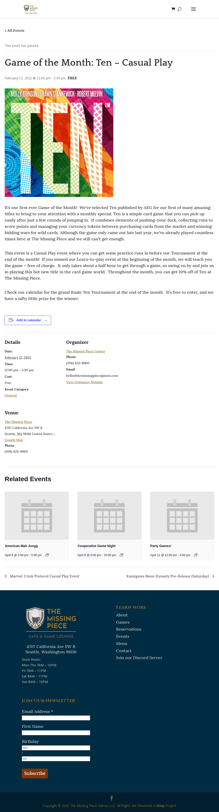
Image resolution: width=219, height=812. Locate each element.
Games (123, 622)
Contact (124, 650)
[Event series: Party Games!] (195, 555)
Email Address (37, 711)
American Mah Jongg (21, 546)
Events (122, 636)
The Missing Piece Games (85, 351)
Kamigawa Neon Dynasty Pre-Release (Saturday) (168, 576)
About (122, 615)
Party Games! (160, 546)
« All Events (14, 31)
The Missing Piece (18, 422)
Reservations (128, 629)
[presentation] (37, 516)
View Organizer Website (84, 382)
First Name (32, 726)
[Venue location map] (90, 434)
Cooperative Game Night (96, 546)
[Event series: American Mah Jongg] (47, 555)
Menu (121, 643)
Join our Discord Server (139, 657)
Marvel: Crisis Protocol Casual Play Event (44, 576)
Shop (160, 805)
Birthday (30, 741)
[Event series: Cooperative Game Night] (121, 555)
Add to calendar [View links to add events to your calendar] (28, 320)
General (11, 395)
